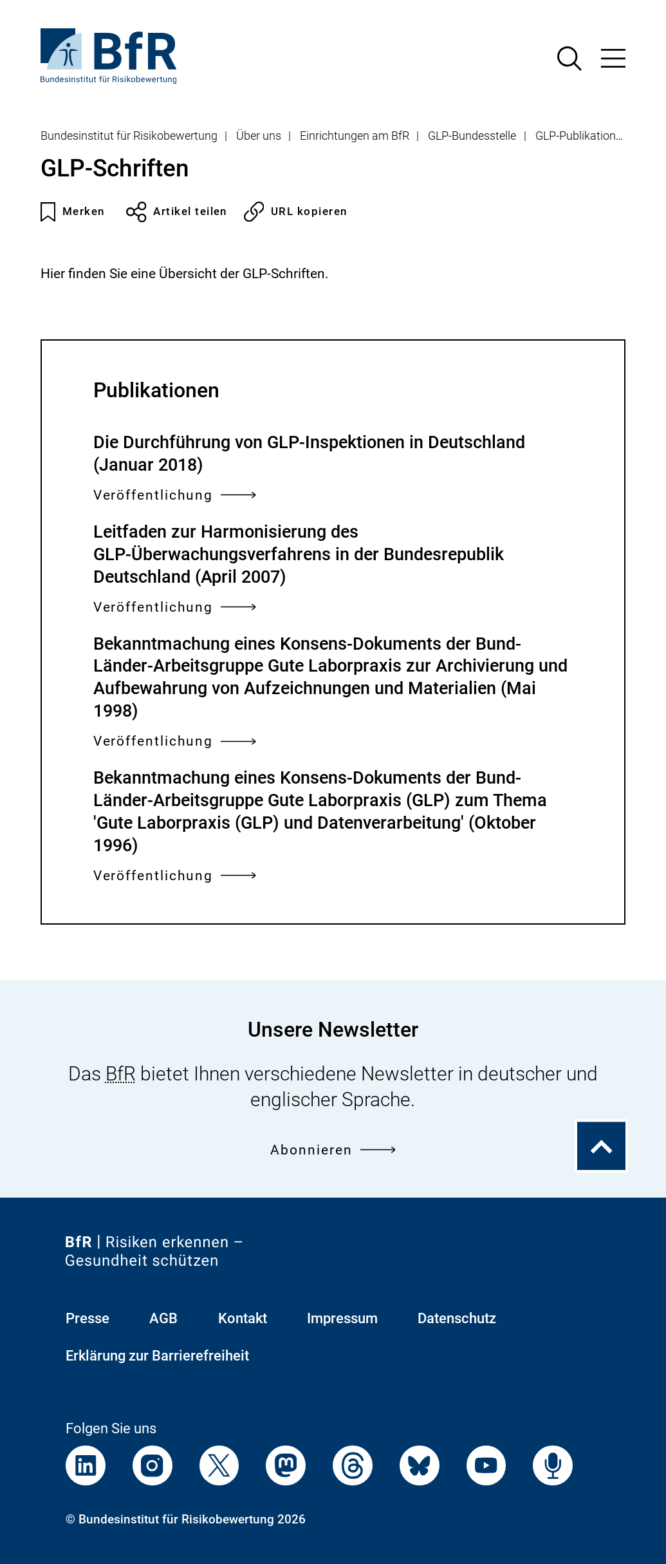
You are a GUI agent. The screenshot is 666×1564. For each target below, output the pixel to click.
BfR (121, 1073)
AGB (163, 1318)
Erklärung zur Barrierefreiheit (157, 1356)
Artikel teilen (176, 212)
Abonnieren (332, 1150)
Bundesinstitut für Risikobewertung (129, 135)
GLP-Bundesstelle (472, 135)
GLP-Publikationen (581, 135)
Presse (87, 1318)
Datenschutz (457, 1318)
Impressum (342, 1318)
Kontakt (242, 1318)
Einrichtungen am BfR (354, 135)
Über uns (258, 135)
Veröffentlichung (174, 495)
